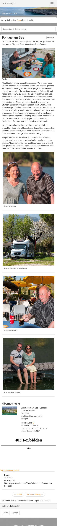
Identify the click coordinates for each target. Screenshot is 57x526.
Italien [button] (6, 513)
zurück (50, 38)
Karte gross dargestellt (9, 470)
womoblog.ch (9, 3)
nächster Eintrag (35, 494)
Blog (19, 20)
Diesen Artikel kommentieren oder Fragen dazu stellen (26, 501)
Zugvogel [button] (15, 513)
